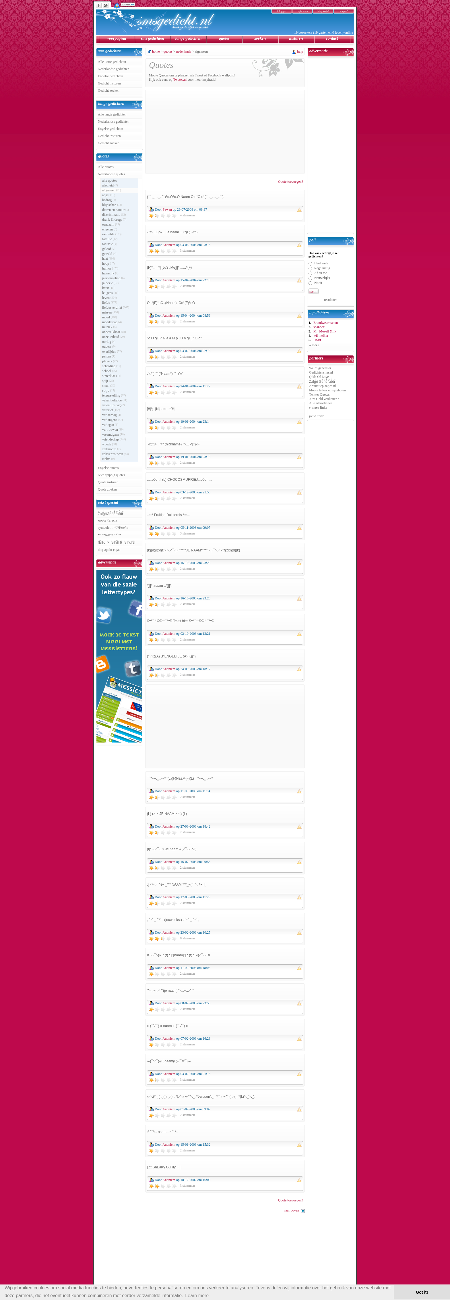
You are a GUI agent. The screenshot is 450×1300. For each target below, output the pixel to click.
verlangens (112, 420)
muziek (109, 327)
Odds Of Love (319, 377)
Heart (317, 340)
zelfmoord (111, 449)
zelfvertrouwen (115, 454)
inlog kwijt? (323, 11)
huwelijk (110, 273)
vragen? (344, 11)
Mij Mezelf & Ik (324, 331)
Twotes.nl (180, 80)
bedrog (109, 200)
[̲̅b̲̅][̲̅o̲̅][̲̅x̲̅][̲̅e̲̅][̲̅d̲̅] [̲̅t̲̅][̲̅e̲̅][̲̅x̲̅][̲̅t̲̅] (116, 543)
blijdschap (112, 205)
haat (108, 259)
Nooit (318, 283)
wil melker (320, 336)
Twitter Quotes (319, 395)
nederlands (183, 51)
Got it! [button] (422, 1292)
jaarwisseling (113, 278)
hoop (108, 263)
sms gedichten (152, 38)
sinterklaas (111, 376)
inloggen (281, 11)
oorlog (108, 342)
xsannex (319, 327)
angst (108, 195)
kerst (108, 288)
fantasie (109, 244)
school (109, 371)
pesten (108, 356)
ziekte (108, 459)
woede (109, 444)
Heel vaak (321, 263)
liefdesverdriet (115, 307)
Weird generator (320, 368)
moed (109, 317)
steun (108, 386)
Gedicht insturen (109, 83)
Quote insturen (108, 482)
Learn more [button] (197, 1295)
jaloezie (110, 283)
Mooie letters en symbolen (327, 390)
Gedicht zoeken (108, 91)
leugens (110, 293)
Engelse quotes (108, 468)
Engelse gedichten (110, 76)
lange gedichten (188, 38)
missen (110, 312)
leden (338, 32)
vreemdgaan (113, 434)
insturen (296, 38)
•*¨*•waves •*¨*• (109, 535)
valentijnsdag (113, 405)
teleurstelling (114, 395)
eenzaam (111, 224)
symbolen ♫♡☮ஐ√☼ (113, 528)
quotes (224, 38)
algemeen (111, 190)
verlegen (110, 425)
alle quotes (109, 180)
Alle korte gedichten (112, 62)
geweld (109, 254)
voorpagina (116, 38)
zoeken (260, 38)
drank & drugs (114, 220)
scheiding (111, 366)
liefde (109, 303)
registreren (302, 11)
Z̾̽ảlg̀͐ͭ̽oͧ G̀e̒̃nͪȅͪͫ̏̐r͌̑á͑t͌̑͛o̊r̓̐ (322, 382)
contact (332, 38)
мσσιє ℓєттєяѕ (108, 520)
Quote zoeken (107, 489)
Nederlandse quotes (111, 174)
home (156, 51)
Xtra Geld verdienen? (324, 399)
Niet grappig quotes (111, 475)
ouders (109, 347)
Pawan (167, 209)
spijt (108, 381)
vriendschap (114, 439)
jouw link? (316, 416)
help (300, 51)
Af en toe (320, 273)
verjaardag (111, 415)
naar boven (291, 1210)
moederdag (112, 322)
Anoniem (168, 245)
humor (110, 268)
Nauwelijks (322, 278)
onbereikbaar (114, 332)
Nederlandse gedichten (113, 69)
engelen (109, 229)
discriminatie (114, 215)
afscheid (110, 185)
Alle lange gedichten (112, 114)
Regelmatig (322, 268)
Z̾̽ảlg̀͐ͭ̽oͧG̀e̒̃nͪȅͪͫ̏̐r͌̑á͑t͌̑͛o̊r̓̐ (110, 514)
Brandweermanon (325, 323)
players (110, 361)
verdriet (111, 410)
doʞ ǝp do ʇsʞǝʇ (109, 550)
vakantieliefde (114, 400)
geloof (108, 249)
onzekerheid (113, 337)
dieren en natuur (115, 210)
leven (109, 298)
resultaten (331, 300)
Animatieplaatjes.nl (322, 386)
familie (110, 239)
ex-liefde (111, 234)
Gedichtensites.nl (321, 372)
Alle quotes (106, 167)
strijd (108, 391)
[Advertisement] (225, 132)
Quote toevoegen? (290, 182)
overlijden (112, 351)
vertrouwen (112, 430)
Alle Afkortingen (321, 403)
